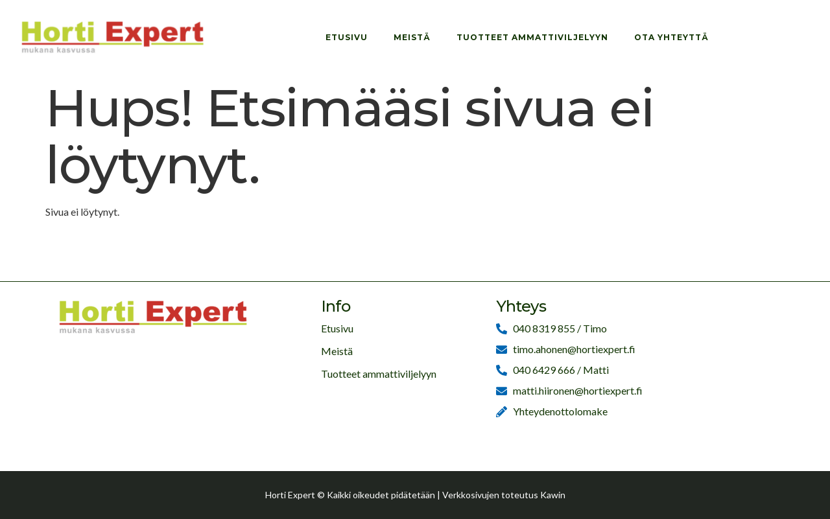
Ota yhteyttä (671, 37)
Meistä (412, 37)
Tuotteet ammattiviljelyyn (532, 37)
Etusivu (347, 37)
